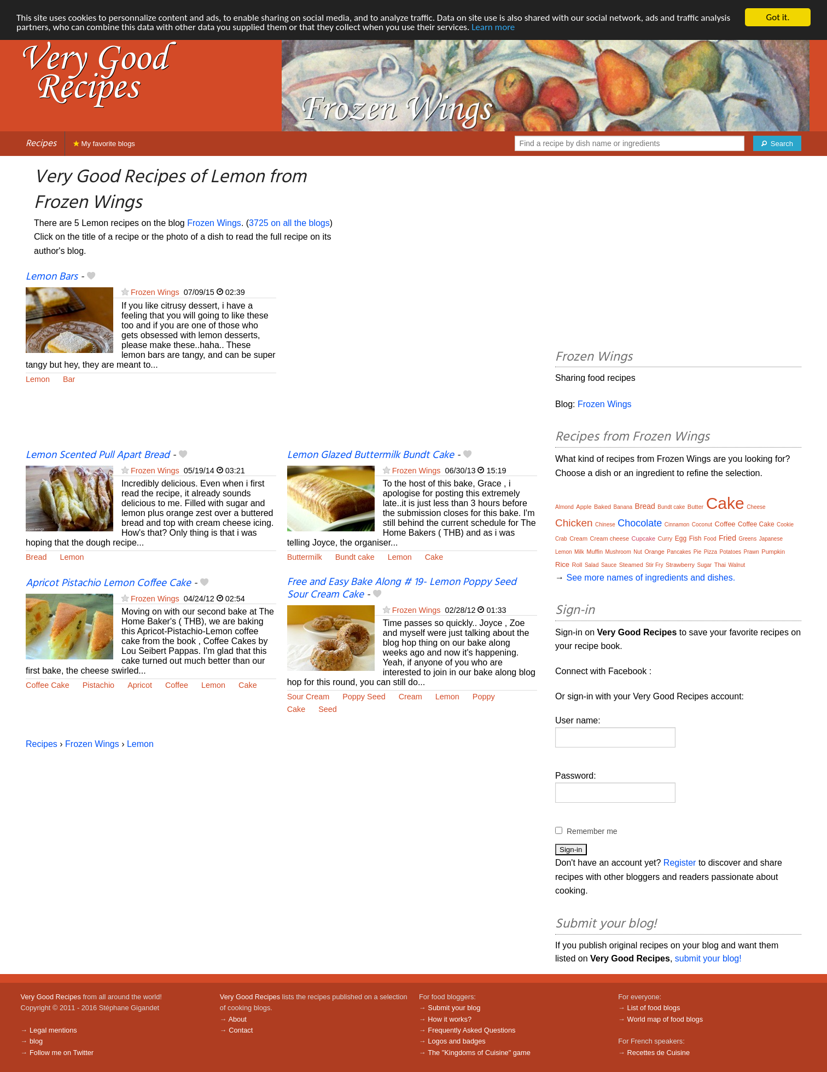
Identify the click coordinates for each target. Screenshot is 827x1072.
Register (679, 862)
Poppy (484, 696)
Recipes (41, 143)
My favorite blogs (104, 144)
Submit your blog (454, 1008)
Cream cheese (610, 538)
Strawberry (680, 564)
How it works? (449, 1019)
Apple (583, 506)
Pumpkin (773, 551)
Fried (727, 538)
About (237, 1019)
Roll (577, 564)
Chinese (605, 524)
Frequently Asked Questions (471, 1030)
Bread (36, 557)
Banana (623, 507)
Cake (434, 557)
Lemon (38, 379)
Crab (561, 539)
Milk (579, 552)
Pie (697, 552)
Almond (564, 507)
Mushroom (618, 552)
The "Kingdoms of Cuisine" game (479, 1052)
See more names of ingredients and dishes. (650, 577)
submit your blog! (708, 958)
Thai (720, 564)
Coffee (176, 685)
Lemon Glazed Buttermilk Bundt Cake (370, 455)
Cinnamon (677, 524)
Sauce (608, 565)
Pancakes (679, 552)
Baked (602, 506)
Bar (69, 379)
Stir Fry (654, 565)
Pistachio (98, 685)
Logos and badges (456, 1041)
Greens (747, 539)
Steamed (631, 564)
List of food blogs (653, 1008)
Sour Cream (308, 696)
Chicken (574, 523)
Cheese (756, 507)
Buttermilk (304, 557)
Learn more (493, 27)
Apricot (139, 685)
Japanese (771, 539)
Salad (592, 565)
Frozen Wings (214, 223)
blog (36, 1041)
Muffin (594, 551)
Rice (562, 564)
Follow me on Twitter (62, 1052)
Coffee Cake (47, 685)
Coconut (702, 524)
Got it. (777, 17)
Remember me (592, 831)
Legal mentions (53, 1030)
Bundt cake (355, 557)
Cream (410, 696)
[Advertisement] (412, 359)
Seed (327, 709)
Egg (680, 538)
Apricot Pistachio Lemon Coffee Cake (108, 583)
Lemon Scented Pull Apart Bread (98, 455)
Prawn (751, 552)
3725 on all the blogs (289, 223)
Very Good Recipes (51, 997)
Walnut (737, 565)
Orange (654, 551)
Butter (695, 506)
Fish (695, 538)
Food (710, 539)
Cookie (785, 524)
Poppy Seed (363, 696)
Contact (241, 1030)
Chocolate (640, 523)
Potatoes (730, 552)
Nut (637, 552)
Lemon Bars (52, 277)
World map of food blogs (665, 1019)
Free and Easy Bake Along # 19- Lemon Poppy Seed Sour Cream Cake (401, 588)
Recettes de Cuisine (658, 1052)
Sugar (704, 565)
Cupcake (643, 538)
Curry (664, 538)
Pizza (710, 552)
